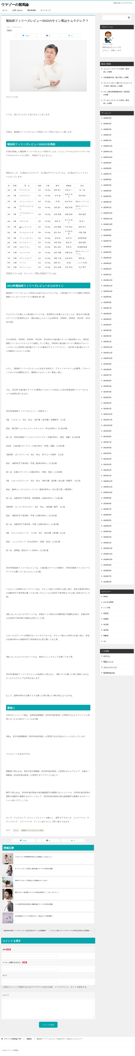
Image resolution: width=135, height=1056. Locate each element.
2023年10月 (107, 291)
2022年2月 (107, 403)
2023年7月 (107, 308)
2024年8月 (107, 235)
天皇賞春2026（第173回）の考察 (116, 77)
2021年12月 (107, 414)
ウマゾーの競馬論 (16, 4)
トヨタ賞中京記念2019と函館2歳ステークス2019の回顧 (34, 904)
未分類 (105, 624)
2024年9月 (107, 230)
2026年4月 (107, 124)
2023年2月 (107, 336)
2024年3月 (107, 263)
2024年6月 (107, 247)
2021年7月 (107, 442)
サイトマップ (46, 10)
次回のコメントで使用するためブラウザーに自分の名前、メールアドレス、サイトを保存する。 (45, 987)
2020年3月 (107, 531)
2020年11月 (107, 487)
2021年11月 (107, 420)
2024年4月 (107, 258)
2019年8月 (107, 570)
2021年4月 (107, 459)
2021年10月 (107, 425)
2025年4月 (107, 191)
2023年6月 (107, 314)
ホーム (4, 10)
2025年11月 (107, 152)
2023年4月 (107, 325)
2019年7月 (107, 576)
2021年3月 (107, 464)
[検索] (116, 17)
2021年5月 (107, 453)
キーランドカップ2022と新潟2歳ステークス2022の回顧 (34, 868)
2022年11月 (107, 353)
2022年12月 (107, 347)
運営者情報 (31, 10)
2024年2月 (107, 269)
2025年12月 (107, 146)
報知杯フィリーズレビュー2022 (32, 830)
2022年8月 (107, 369)
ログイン (106, 656)
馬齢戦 (9, 30)
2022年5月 (107, 386)
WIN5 (105, 596)
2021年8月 (107, 436)
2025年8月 (107, 168)
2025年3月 (107, 196)
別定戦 (105, 613)
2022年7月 (107, 375)
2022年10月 (107, 358)
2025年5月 (107, 185)
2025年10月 (107, 157)
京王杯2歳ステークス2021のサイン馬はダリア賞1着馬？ (34, 916)
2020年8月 (107, 503)
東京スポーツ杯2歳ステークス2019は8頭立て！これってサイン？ (37, 892)
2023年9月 (107, 297)
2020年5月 (107, 520)
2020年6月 (107, 515)
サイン (16, 830)
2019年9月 (107, 565)
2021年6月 (107, 448)
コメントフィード (110, 667)
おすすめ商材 (108, 602)
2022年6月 (107, 381)
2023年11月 (107, 286)
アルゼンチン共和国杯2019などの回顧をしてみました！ (34, 857)
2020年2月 (107, 537)
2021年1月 (107, 476)
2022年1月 (107, 409)
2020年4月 (107, 526)
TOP (12, 1039)
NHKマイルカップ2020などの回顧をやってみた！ (32, 880)
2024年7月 (107, 241)
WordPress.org (109, 673)
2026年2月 (107, 135)
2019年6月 (107, 582)
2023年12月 (107, 280)
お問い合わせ (17, 10)
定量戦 (105, 619)
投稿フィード (108, 662)
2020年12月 (107, 481)
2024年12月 (107, 213)
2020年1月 (107, 543)
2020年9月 (107, 498)
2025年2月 (107, 202)
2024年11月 (107, 219)
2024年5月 (107, 252)
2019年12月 (107, 548)
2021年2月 (107, 470)
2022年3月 (107, 397)
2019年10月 (107, 559)
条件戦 (105, 630)
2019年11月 (107, 554)
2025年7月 (107, 174)
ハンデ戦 (106, 608)
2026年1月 (107, 140)
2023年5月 (107, 319)
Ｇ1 (104, 641)
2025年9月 (107, 163)
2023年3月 (107, 330)
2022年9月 (107, 364)
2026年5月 (107, 118)
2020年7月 (107, 509)
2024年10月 (107, 224)
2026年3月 (107, 129)
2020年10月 (107, 492)
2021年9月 (107, 431)
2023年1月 (107, 342)
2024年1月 (107, 275)
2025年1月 (107, 207)
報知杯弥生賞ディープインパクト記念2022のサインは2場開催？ (25, 930)
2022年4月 (107, 392)
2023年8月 (107, 302)
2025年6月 (107, 179)
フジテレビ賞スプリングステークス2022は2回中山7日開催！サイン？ (72, 930)
